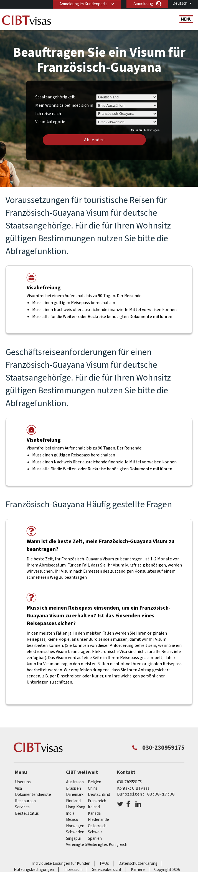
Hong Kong (75, 807)
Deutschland (99, 795)
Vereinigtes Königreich (107, 845)
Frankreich (97, 801)
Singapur (73, 838)
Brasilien (73, 788)
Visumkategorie (50, 121)
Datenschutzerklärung (138, 863)
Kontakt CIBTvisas (133, 788)
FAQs (104, 863)
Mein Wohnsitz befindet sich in (64, 105)
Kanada (94, 813)
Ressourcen (25, 801)
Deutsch (179, 3)
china (93, 788)
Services (22, 807)
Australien (75, 782)
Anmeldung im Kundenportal (83, 4)
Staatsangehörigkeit (55, 97)
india (70, 813)
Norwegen (75, 826)
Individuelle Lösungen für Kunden (61, 863)
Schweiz (95, 832)
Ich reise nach (48, 114)
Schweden (75, 832)
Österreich (97, 826)
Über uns (23, 782)
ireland (94, 807)
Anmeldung (143, 4)
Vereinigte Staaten (82, 845)
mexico (72, 820)
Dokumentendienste (33, 795)
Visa (18, 788)
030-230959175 (129, 782)
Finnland (73, 801)
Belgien (94, 782)
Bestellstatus (27, 813)
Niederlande (98, 820)
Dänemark (74, 795)
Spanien (95, 838)
